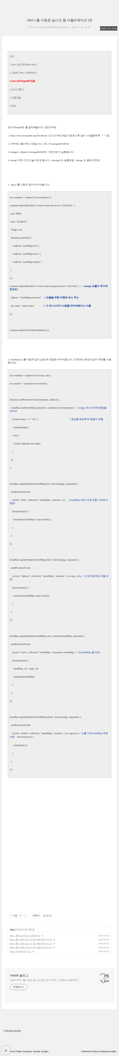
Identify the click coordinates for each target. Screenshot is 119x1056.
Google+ (45, 1051)
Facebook (27, 1051)
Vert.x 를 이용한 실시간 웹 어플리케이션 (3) (59, 20)
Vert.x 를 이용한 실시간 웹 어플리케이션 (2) (31, 943)
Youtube (36, 1051)
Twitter (19, 1051)
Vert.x (12, 929)
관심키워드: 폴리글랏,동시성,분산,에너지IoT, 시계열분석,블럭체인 (44, 980)
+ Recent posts (12, 1030)
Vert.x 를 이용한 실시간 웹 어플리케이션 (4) (31, 939)
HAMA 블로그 (19, 975)
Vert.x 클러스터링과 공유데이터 (25, 935)
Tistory (95, 1051)
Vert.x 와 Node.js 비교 (20, 951)
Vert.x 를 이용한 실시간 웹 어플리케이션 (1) (31, 947)
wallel (113, 1051)
